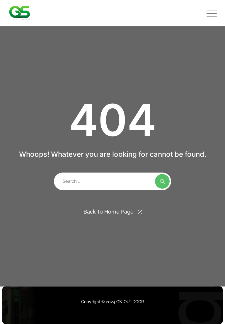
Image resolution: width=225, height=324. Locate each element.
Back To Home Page (108, 212)
